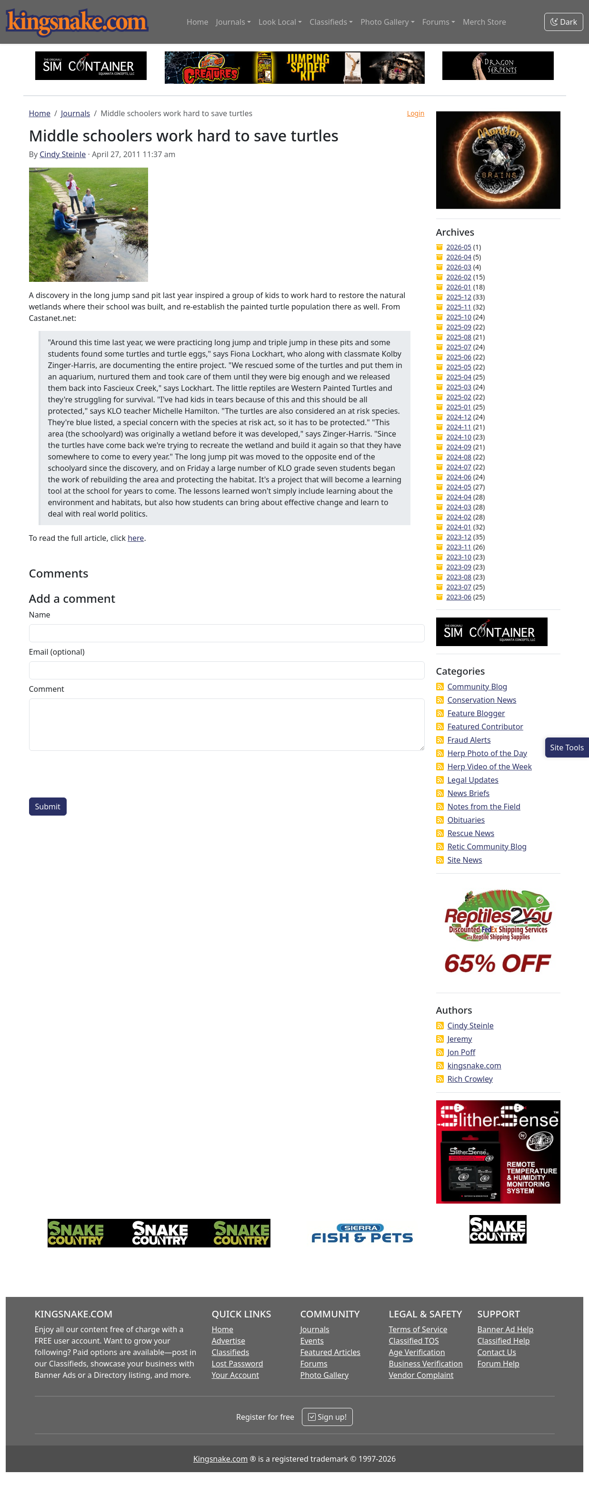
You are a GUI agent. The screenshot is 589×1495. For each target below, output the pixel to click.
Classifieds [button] (328, 22)
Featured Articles (330, 1352)
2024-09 (459, 446)
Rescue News (471, 833)
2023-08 (459, 576)
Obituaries (466, 820)
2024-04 (459, 496)
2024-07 (459, 466)
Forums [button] (435, 22)
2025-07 (459, 346)
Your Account (235, 1375)
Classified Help (504, 1341)
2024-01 (459, 526)
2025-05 (459, 366)
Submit (47, 806)
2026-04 (459, 256)
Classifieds (231, 1352)
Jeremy (460, 1039)
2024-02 (459, 516)
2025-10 (459, 316)
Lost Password (237, 1363)
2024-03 (459, 506)
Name (39, 614)
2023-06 (459, 596)
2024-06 (459, 476)
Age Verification (417, 1352)
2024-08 (459, 456)
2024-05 (459, 486)
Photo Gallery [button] (384, 22)
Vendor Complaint (421, 1375)
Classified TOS (414, 1341)
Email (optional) (57, 652)
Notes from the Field (484, 806)
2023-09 (459, 566)
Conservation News (482, 700)
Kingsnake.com (220, 1459)
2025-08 (459, 336)
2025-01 (459, 406)
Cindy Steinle (63, 154)
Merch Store (484, 22)
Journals (75, 113)
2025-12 (459, 296)
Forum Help (498, 1363)
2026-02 (459, 276)
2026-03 (459, 266)
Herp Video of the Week (490, 766)
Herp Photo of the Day (487, 753)
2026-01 (459, 286)
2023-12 (459, 536)
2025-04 (459, 376)
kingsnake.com (474, 1065)
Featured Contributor (485, 726)
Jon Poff (461, 1052)
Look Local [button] (277, 22)
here (136, 538)
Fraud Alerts (469, 740)
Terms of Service (418, 1329)
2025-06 (459, 356)
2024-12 (459, 416)
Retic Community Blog (487, 846)
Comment (46, 689)
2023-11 (459, 546)
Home (198, 22)
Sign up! (327, 1417)
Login (416, 113)
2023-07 (459, 586)
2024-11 (459, 426)
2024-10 (459, 436)
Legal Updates (473, 780)
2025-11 (459, 306)
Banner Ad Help (506, 1329)
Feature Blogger (476, 713)
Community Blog (478, 686)
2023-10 (459, 556)
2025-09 (459, 326)
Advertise (228, 1341)
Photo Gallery (324, 1375)
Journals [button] (230, 22)
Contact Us (497, 1352)
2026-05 (459, 246)
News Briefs (469, 793)
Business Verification (426, 1363)
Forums (314, 1363)
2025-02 (459, 396)
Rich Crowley (470, 1079)
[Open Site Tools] (567, 747)
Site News (465, 860)
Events (312, 1341)
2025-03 (459, 386)
